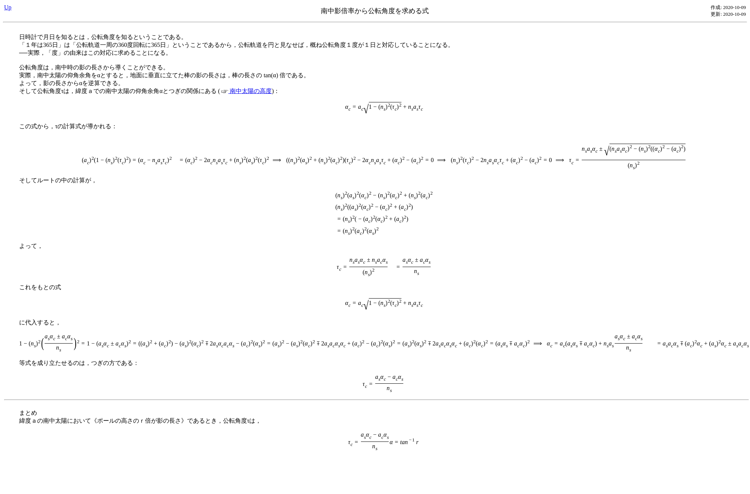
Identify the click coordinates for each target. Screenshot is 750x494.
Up (8, 7)
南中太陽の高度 (247, 91)
